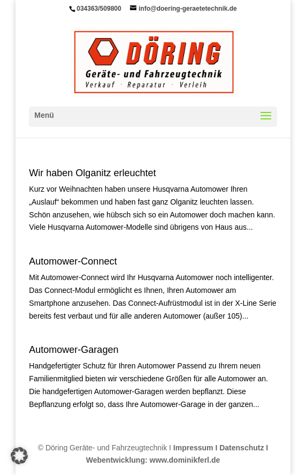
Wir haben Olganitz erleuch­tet (92, 173)
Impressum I (195, 447)
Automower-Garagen (73, 349)
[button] (19, 455)
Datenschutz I (243, 447)
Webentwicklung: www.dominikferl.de (153, 460)
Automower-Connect (73, 261)
